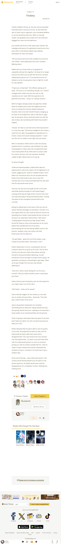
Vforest (22, 414)
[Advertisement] (30, 462)
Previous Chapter (21, 396)
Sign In (58, 2)
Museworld (19, 2)
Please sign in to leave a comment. (30, 480)
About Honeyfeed (9, 533)
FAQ (32, 533)
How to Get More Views (23, 533)
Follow (33, 418)
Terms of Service (46, 533)
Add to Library (38, 407)
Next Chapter (40, 396)
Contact (38, 533)
